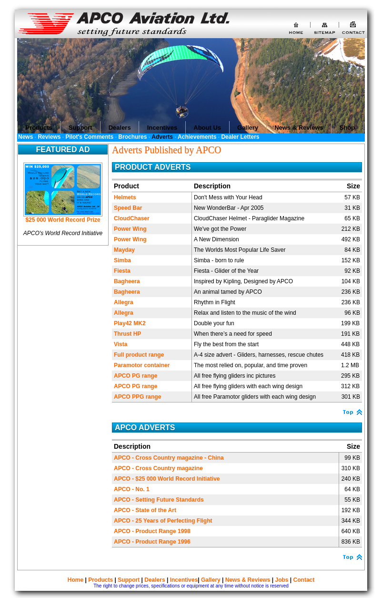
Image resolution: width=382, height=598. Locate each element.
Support (129, 580)
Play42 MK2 (130, 323)
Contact (304, 580)
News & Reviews (248, 580)
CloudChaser (132, 218)
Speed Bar (128, 208)
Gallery (211, 580)
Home (75, 580)
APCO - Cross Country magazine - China (169, 457)
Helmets (125, 197)
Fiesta (122, 271)
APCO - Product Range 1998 (152, 531)
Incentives (184, 580)
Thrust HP (127, 333)
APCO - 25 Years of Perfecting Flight (163, 520)
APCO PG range (135, 375)
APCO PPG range (137, 396)
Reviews (49, 137)
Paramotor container (142, 365)
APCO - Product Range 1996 (152, 541)
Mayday (124, 250)
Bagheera (127, 281)
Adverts (162, 137)
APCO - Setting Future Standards (159, 499)
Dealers (154, 580)
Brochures (132, 137)
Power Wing (130, 229)
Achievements (197, 137)
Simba (122, 260)
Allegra (123, 302)
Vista (120, 344)
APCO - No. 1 (132, 489)
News (25, 137)
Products (100, 580)
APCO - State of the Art (145, 510)
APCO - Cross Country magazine (158, 468)
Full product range (139, 354)
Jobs (282, 580)
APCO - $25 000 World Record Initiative (167, 478)
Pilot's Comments (89, 137)
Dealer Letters (240, 137)
